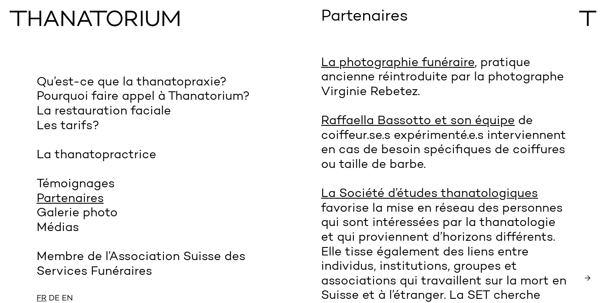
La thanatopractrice (96, 155)
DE (54, 299)
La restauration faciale (104, 111)
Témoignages (76, 184)
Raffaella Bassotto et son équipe (418, 121)
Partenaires (70, 199)
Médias (58, 228)
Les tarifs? (68, 126)
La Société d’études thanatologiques (429, 194)
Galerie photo (77, 213)
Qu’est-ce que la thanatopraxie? (132, 82)
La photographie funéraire (397, 63)
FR (42, 299)
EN (67, 299)
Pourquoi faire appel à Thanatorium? (143, 96)
